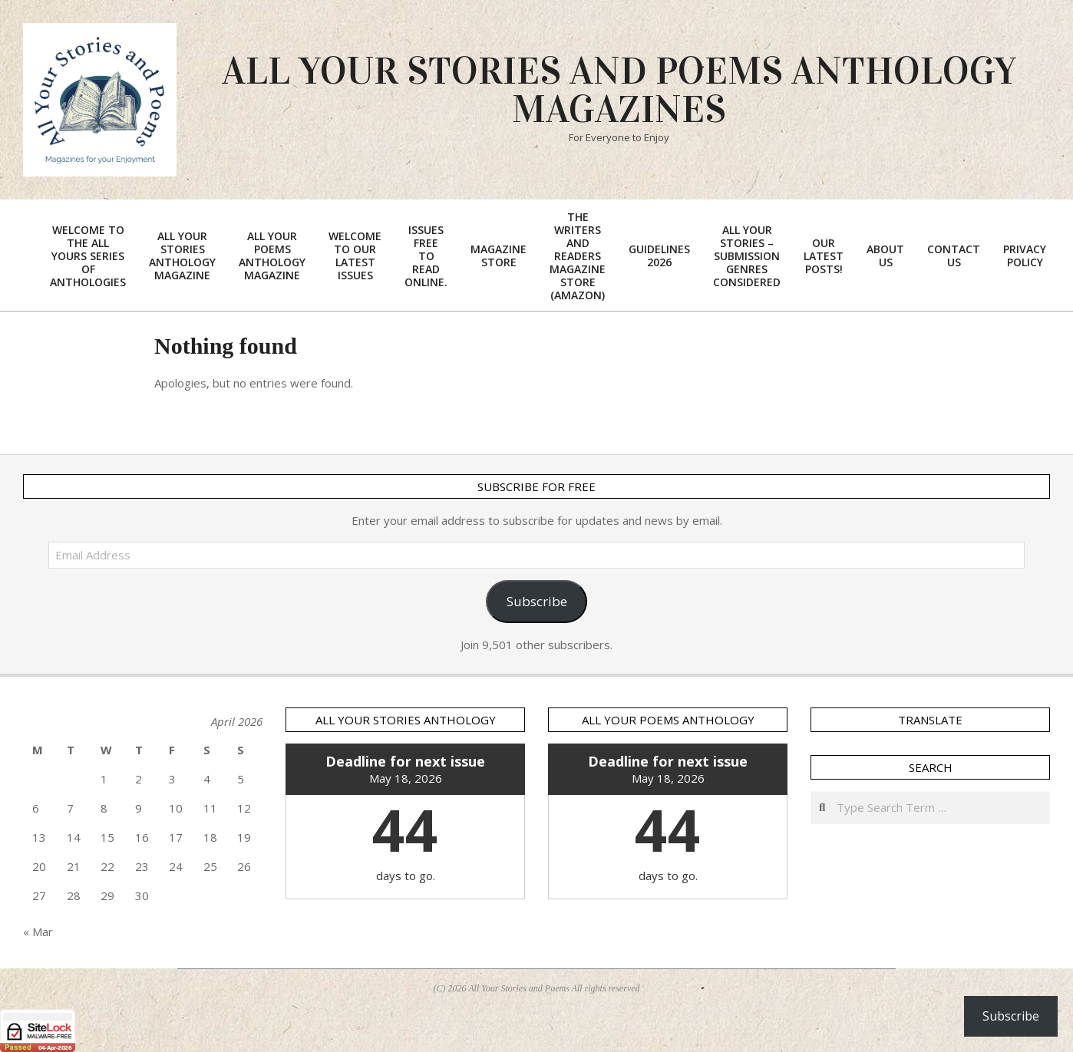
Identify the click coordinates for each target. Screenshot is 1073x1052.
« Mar (38, 931)
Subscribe (537, 601)
